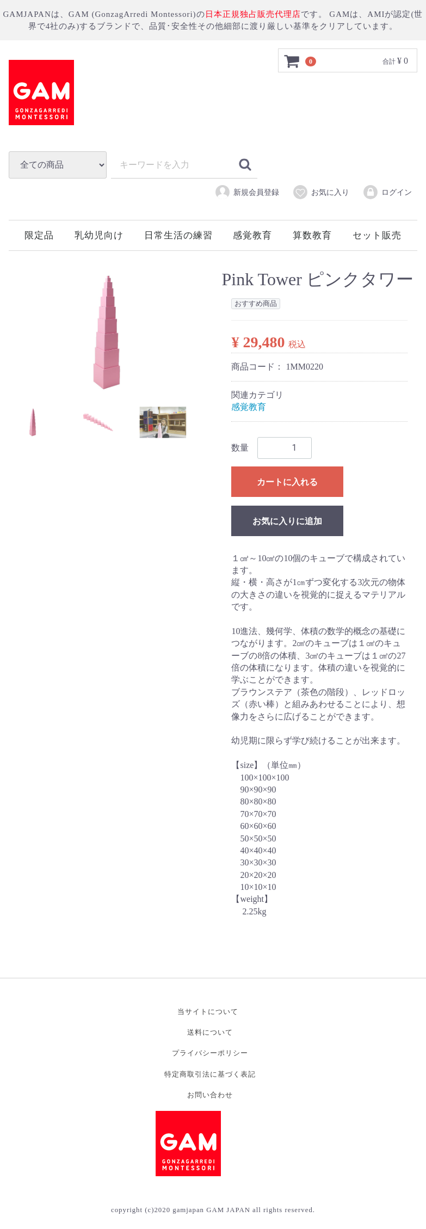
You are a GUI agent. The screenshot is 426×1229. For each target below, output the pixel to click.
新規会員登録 (246, 192)
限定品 (39, 235)
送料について (210, 1033)
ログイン (387, 192)
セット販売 (377, 235)
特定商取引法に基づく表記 (210, 1074)
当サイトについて (207, 1012)
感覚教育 (252, 235)
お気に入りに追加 (287, 521)
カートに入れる (287, 482)
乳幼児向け (99, 235)
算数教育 (312, 235)
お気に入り (320, 192)
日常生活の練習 (178, 235)
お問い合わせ (210, 1095)
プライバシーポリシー (210, 1053)
